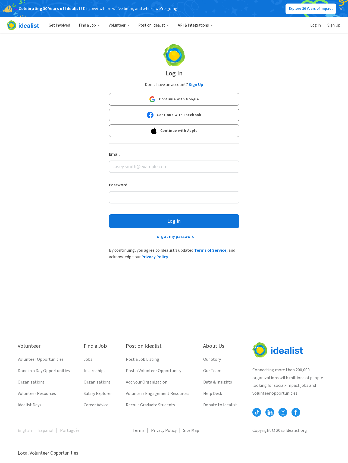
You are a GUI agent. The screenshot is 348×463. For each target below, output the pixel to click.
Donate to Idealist (220, 405)
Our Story (212, 359)
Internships (94, 371)
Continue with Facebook (174, 115)
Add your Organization (146, 382)
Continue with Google (174, 99)
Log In (315, 25)
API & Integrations (195, 25)
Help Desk (212, 394)
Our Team (212, 371)
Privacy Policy (155, 257)
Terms (139, 430)
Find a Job (89, 25)
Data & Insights (217, 382)
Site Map (191, 430)
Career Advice (96, 405)
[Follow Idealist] (256, 412)
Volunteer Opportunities (41, 359)
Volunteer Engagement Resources (157, 394)
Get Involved (59, 25)
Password (118, 185)
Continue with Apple (174, 130)
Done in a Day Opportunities (44, 371)
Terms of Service (210, 250)
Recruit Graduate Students (150, 405)
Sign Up (333, 25)
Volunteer (119, 25)
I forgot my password (174, 237)
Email (114, 154)
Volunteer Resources (37, 394)
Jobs (88, 359)
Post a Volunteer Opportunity (153, 371)
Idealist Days (29, 405)
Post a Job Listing (142, 359)
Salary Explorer (98, 394)
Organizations (31, 382)
